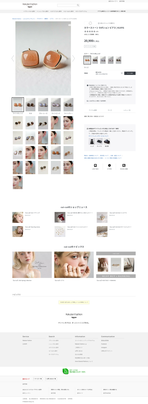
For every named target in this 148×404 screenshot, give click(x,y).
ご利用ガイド (78, 347)
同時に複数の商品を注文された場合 (93, 158)
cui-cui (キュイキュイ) (29, 19)
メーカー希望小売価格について (113, 158)
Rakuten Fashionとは (81, 344)
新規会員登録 (105, 340)
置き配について (104, 155)
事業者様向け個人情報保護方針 (48, 398)
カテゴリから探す (54, 347)
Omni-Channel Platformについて (84, 361)
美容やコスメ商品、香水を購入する (60, 389)
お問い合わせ (78, 351)
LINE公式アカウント (106, 351)
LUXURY (25, 344)
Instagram (104, 347)
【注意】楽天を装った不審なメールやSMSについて (74, 302)
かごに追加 (130, 73)
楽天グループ (112, 1)
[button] (12, 58)
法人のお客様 (78, 354)
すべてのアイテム (54, 354)
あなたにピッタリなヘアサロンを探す (32, 389)
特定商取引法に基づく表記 (82, 358)
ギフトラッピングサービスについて (98, 136)
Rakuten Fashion (38, 5)
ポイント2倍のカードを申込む (84, 389)
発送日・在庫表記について (91, 155)
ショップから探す (54, 344)
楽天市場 (121, 1)
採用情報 (70, 398)
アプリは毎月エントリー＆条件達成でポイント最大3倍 (111, 11)
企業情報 (25, 398)
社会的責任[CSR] (62, 398)
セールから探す (53, 351)
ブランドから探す (54, 340)
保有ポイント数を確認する (110, 389)
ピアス (51, 19)
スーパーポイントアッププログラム (85, 340)
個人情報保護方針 (33, 398)
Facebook (104, 344)
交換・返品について (116, 155)
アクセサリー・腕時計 (42, 19)
